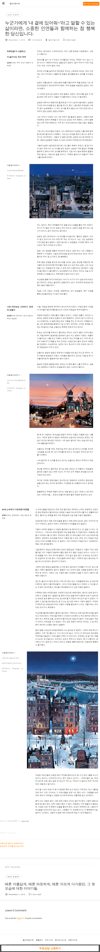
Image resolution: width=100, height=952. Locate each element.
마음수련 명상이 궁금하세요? (12, 843)
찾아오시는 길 (60, 940)
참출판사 (39, 940)
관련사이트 (72, 940)
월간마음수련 (15, 3)
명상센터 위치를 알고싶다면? (12, 846)
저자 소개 (49, 940)
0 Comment (37, 40)
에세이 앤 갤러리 (13, 15)
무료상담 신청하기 (50, 948)
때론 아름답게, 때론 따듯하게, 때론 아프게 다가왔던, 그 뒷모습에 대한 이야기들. (50, 886)
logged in (20, 918)
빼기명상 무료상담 (91, 3)
